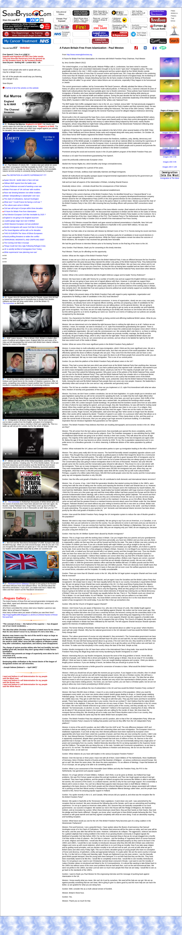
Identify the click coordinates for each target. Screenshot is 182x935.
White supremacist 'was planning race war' (20, 252)
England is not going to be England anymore (21, 218)
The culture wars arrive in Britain (16, 205)
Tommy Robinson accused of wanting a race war (23, 186)
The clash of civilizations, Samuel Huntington (21, 199)
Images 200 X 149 (170, 167)
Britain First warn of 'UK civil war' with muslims (22, 189)
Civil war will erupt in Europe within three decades (23, 208)
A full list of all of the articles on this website (21, 88)
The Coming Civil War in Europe (16, 243)
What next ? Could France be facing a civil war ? (23, 202)
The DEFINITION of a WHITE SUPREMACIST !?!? (26, 175)
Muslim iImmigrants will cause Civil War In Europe (23, 227)
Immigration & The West (169, 178)
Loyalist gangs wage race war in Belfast (19, 221)
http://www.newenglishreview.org (79, 55)
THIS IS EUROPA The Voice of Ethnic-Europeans (23, 233)
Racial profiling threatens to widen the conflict (21, 237)
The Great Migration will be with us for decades (22, 230)
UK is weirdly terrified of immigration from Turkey (23, 249)
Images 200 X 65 (169, 162)
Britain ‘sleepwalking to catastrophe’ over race (22, 196)
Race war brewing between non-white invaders (22, 193)
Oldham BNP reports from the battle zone (20, 183)
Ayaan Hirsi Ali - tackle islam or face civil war (21, 180)
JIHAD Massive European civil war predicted (21, 224)
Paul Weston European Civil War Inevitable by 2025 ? (25, 215)
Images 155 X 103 (170, 148)
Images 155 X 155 (170, 133)
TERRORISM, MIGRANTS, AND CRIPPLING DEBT (24, 240)
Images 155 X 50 (169, 157)
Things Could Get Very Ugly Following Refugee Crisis (24, 246)
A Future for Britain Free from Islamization (20, 211)
